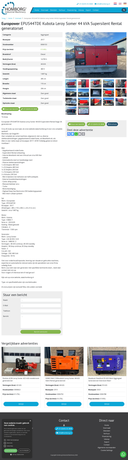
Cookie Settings (107, 450)
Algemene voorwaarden (107, 447)
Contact (96, 10)
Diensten (53, 10)
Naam (5, 300)
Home (36, 10)
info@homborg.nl (102, 4)
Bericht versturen (40, 332)
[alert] (17, 438)
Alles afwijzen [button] (24, 450)
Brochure (112, 124)
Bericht (5, 316)
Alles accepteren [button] (10, 450)
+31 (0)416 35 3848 (85, 4)
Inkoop (81, 10)
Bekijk (21, 404)
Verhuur (62, 10)
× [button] (30, 421)
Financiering (71, 10)
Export (88, 10)
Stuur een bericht (76, 124)
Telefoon (6, 311)
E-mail (5, 305)
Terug (4, 18)
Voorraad (44, 10)
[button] (17, 455)
